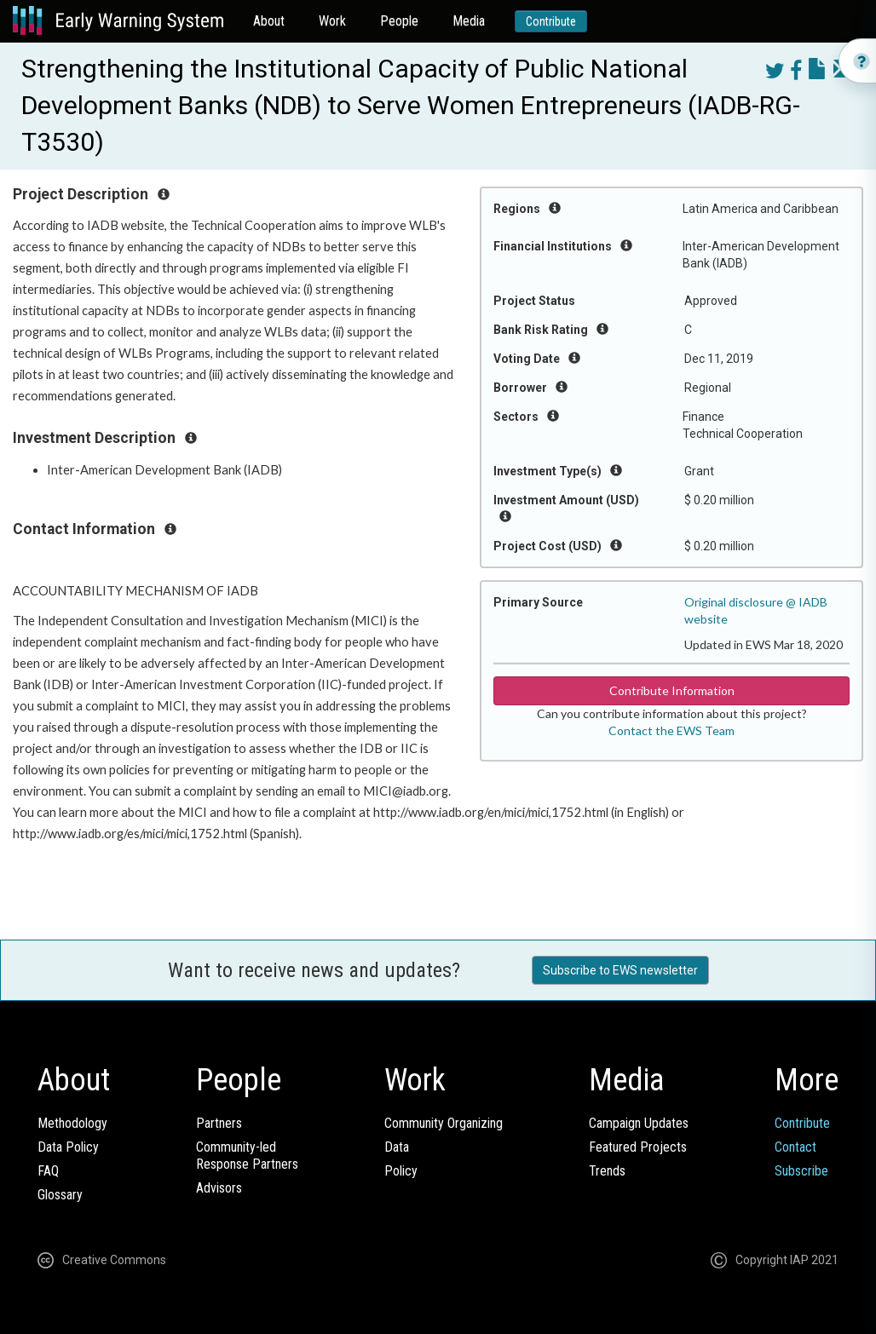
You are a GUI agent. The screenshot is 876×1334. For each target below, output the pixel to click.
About (269, 21)
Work (332, 21)
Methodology (72, 1123)
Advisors (219, 1188)
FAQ (48, 1171)
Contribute (551, 21)
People (399, 21)
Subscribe (801, 1171)
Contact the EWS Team (671, 730)
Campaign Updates (639, 1123)
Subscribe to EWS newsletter (620, 970)
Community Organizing (443, 1123)
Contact (795, 1147)
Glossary (60, 1195)
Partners (219, 1123)
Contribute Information (672, 690)
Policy (401, 1171)
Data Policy (68, 1147)
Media (468, 21)
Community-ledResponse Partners (247, 1155)
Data (396, 1147)
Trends (607, 1171)
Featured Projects (638, 1147)
